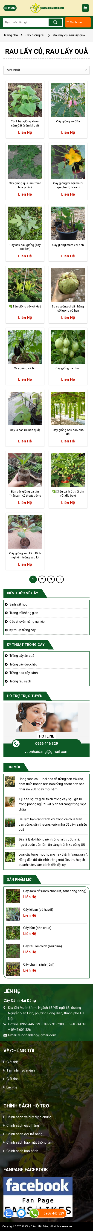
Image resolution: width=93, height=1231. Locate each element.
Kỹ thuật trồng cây (22, 630)
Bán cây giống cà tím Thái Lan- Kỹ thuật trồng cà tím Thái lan (25, 494)
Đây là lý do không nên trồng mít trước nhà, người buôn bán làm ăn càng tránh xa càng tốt (52, 842)
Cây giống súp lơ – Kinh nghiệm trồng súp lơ (25, 555)
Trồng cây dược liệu (23, 664)
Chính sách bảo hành (22, 1151)
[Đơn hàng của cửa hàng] (46, 70)
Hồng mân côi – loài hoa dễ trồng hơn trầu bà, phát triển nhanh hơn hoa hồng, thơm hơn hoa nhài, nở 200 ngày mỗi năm (51, 784)
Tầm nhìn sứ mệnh (20, 1070)
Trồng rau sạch (20, 681)
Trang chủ (10, 35)
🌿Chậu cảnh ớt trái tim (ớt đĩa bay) (68, 493)
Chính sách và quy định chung (29, 1117)
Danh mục (74, 22)
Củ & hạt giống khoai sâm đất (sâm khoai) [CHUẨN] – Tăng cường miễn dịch (25, 123)
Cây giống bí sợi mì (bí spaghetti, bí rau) (68, 185)
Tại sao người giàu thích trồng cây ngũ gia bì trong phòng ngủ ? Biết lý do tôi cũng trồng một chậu (52, 804)
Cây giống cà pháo (68, 368)
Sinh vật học (18, 604)
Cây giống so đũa (68, 121)
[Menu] (10, 8)
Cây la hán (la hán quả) (25, 430)
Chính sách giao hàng (22, 1125)
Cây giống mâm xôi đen (68, 245)
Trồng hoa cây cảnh (23, 673)
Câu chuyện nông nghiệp (27, 621)
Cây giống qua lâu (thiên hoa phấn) (25, 185)
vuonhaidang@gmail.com (47, 751)
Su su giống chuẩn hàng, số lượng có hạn (68, 308)
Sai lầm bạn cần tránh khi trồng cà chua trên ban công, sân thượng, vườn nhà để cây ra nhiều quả (53, 824)
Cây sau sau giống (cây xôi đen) (25, 247)
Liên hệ (11, 1087)
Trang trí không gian (23, 613)
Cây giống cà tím (25, 368)
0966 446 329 (46, 743)
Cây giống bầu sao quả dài (68, 432)
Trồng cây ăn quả (21, 655)
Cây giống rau (35, 35)
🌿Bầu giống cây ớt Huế (25, 306)
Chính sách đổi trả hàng (24, 1134)
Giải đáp (12, 1079)
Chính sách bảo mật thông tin (28, 1142)
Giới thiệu (13, 1062)
